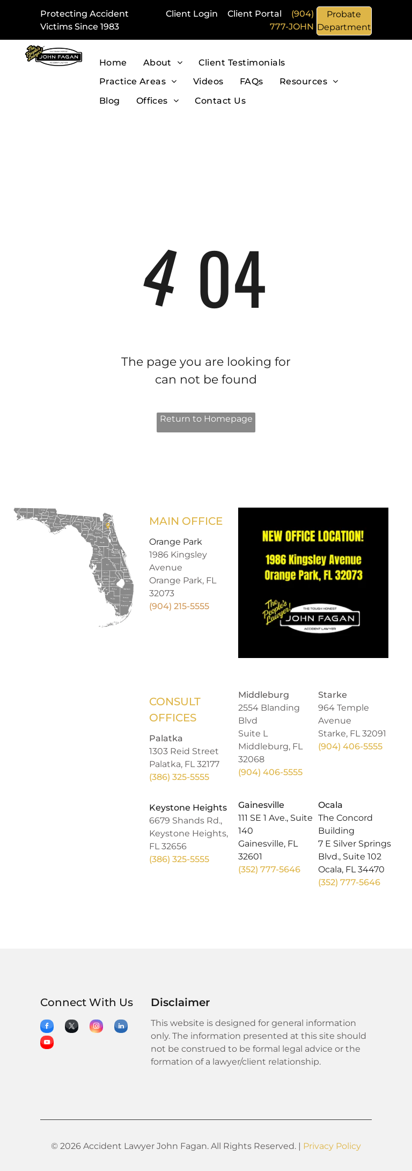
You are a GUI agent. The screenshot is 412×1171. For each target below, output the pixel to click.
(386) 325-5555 (179, 777)
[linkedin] (121, 1028)
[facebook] (47, 1028)
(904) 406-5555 (270, 772)
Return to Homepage (206, 419)
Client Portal (254, 14)
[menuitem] (113, 63)
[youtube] (47, 1044)
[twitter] (71, 1028)
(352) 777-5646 (269, 869)
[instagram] (96, 1028)
